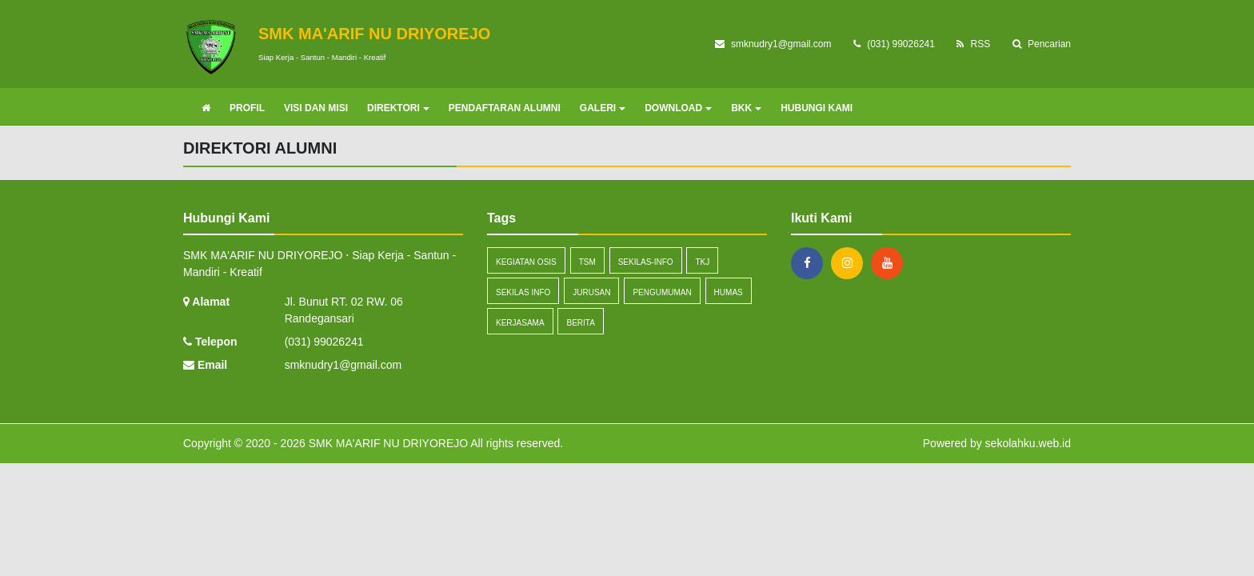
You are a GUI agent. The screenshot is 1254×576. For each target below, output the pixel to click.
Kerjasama (520, 322)
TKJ (702, 262)
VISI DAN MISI (316, 108)
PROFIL (247, 108)
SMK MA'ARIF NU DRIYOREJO (387, 443)
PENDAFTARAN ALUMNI (505, 108)
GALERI (602, 108)
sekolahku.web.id (1028, 443)
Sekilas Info (523, 292)
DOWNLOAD (678, 108)
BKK (746, 108)
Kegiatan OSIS (526, 262)
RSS (973, 44)
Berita (580, 322)
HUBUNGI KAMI (817, 108)
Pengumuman (662, 292)
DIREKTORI (398, 108)
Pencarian (1041, 44)
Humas (728, 292)
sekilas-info (645, 262)
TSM (587, 262)
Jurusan (591, 292)
